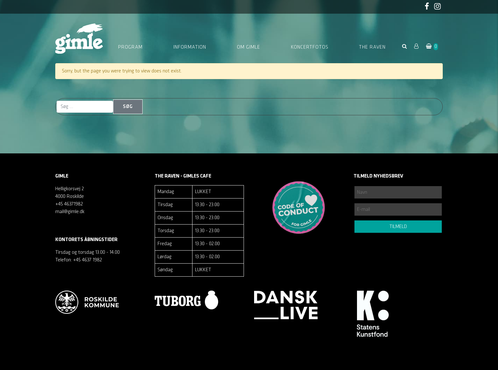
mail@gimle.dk (69, 211)
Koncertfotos (309, 47)
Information (189, 47)
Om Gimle (248, 47)
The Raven (372, 47)
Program (130, 47)
